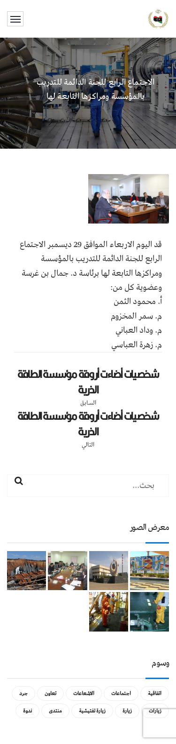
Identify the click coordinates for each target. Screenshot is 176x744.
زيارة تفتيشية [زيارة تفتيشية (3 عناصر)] (92, 711)
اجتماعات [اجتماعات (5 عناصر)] (121, 693)
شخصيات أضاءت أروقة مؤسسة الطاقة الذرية (88, 382)
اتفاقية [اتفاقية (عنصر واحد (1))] (154, 693)
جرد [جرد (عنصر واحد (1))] (23, 693)
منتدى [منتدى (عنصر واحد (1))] (55, 711)
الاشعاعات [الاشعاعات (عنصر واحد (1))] (83, 693)
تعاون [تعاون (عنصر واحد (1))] (50, 693)
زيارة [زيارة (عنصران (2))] (127, 711)
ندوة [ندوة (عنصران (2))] (27, 711)
